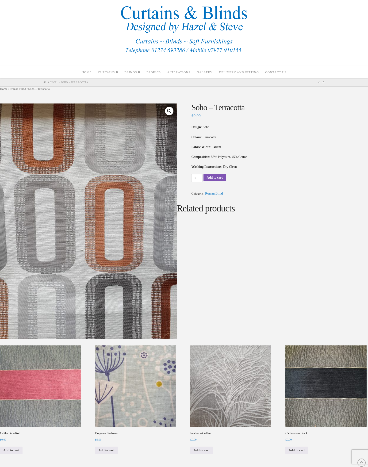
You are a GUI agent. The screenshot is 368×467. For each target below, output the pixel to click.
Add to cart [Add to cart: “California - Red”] (11, 450)
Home (3, 89)
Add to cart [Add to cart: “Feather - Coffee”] (202, 450)
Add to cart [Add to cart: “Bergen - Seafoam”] (106, 450)
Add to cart (215, 177)
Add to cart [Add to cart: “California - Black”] (297, 450)
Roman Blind (18, 89)
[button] (169, 111)
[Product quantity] (196, 178)
